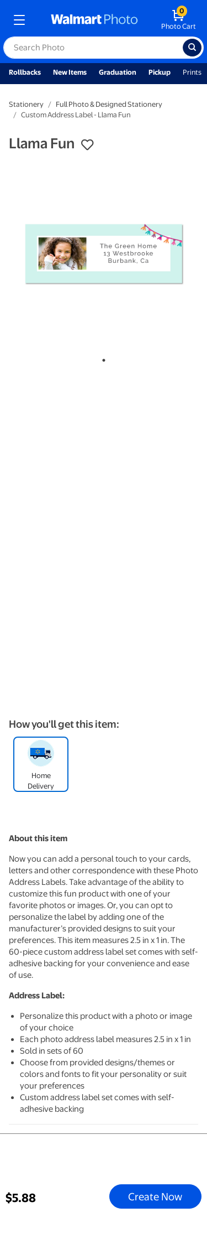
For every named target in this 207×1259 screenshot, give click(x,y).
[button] (87, 145)
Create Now (155, 1196)
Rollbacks (25, 72)
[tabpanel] (103, 254)
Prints (192, 72)
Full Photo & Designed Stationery (109, 104)
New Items (70, 72)
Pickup (159, 72)
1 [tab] (101, 358)
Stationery (26, 104)
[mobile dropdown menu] (19, 20)
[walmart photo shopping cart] (178, 20)
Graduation (117, 72)
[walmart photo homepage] (94, 20)
